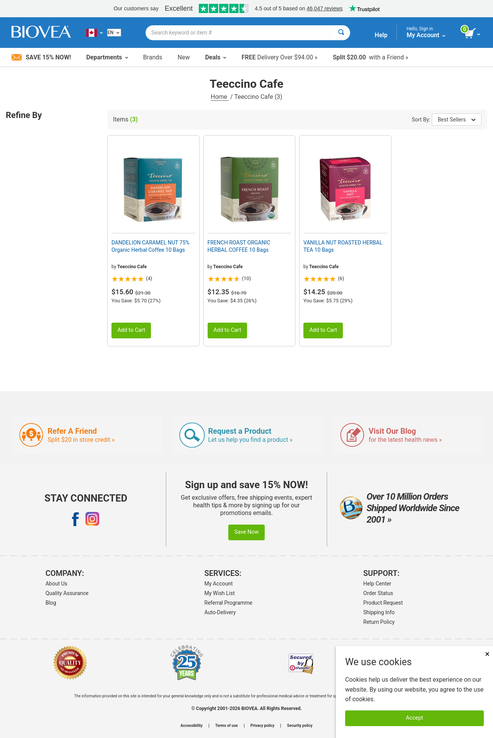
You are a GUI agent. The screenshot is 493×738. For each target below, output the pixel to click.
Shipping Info (379, 612)
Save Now (246, 532)
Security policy (299, 726)
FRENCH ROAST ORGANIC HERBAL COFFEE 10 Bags (239, 246)
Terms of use (226, 726)
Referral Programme (228, 603)
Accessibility (191, 726)
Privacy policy (263, 726)
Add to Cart (131, 330)
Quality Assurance (67, 593)
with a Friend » (370, 57)
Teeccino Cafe (132, 266)
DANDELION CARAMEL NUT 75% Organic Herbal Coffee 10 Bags (150, 246)
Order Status (378, 593)
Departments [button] (107, 57)
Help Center (377, 584)
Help (381, 35)
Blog (51, 603)
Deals (215, 57)
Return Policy (379, 622)
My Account (219, 584)
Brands (152, 57)
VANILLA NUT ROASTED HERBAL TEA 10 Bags (342, 246)
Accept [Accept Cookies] (414, 718)
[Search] (341, 32)
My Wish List (220, 593)
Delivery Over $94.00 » (279, 57)
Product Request (383, 603)
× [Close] (487, 654)
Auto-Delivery (220, 612)
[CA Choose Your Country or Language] (94, 32)
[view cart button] (473, 33)
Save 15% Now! (41, 57)
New (184, 57)
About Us (56, 584)
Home (220, 96)
